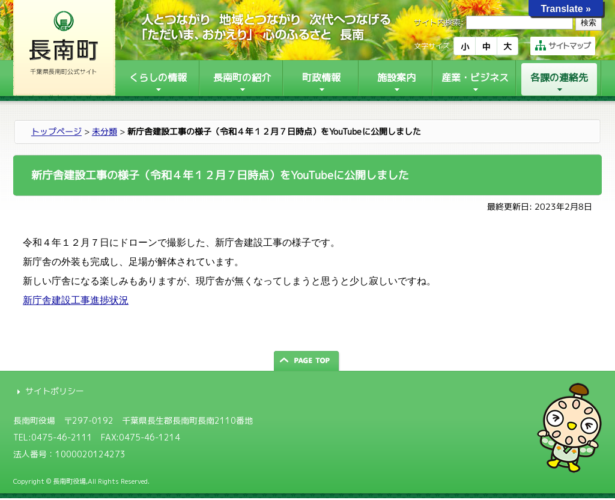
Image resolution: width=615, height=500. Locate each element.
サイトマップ (562, 45)
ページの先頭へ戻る (307, 361)
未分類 (104, 131)
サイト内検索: (439, 22)
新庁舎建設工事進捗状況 (76, 300)
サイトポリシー (54, 391)
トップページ (56, 131)
